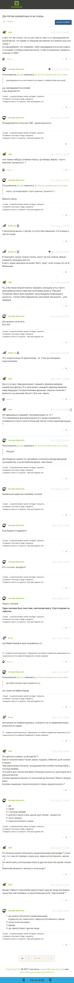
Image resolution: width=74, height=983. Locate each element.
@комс (20, 677)
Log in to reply (63, 22)
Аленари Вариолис (16, 69)
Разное (10, 21)
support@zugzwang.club (52, 969)
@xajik (20, 74)
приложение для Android (41, 972)
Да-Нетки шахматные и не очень (51, 74)
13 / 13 (37, 958)
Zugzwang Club (13, 969)
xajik (10, 32)
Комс (10, 638)
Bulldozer (12, 226)
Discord (23, 972)
